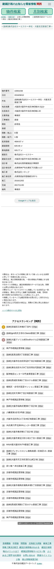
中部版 (16, 543)
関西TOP (11, 17)
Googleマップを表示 (27, 201)
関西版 (24, 543)
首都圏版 (7, 543)
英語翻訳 (39, 563)
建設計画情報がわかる (29, 547)
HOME (3, 17)
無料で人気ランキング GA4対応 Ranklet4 (34, 523)
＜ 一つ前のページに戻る (12, 310)
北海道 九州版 (35, 543)
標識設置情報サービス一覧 (33, 551)
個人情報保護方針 (30, 559)
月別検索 (40, 11)
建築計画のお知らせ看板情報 (19, 4)
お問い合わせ (29, 555)
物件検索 (13, 11)
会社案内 (17, 555)
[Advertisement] (27, 60)
